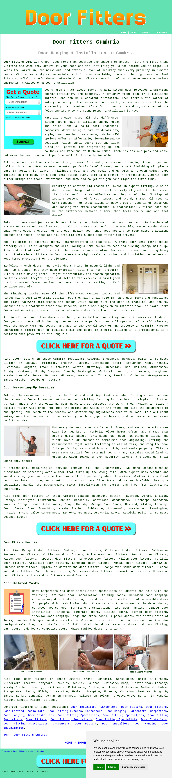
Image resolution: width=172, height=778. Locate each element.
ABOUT (133, 32)
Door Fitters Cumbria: (21, 61)
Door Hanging (116, 711)
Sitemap (6, 751)
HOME (124, 32)
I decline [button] (112, 767)
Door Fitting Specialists (24, 711)
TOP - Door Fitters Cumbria (25, 734)
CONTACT (145, 32)
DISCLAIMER (160, 32)
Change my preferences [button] (133, 767)
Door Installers (83, 706)
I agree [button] (99, 767)
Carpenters (108, 706)
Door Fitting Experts (65, 711)
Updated (40, 751)
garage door (142, 612)
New (31, 751)
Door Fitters (131, 706)
